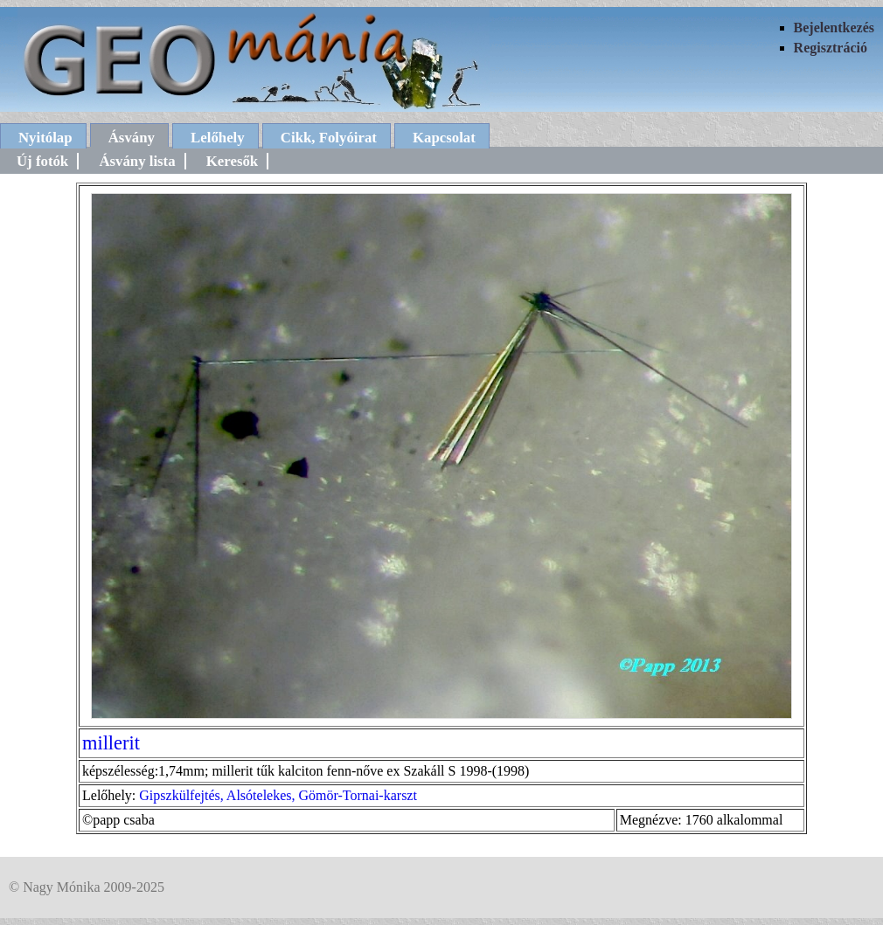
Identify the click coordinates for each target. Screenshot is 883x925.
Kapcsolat (444, 137)
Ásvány (131, 137)
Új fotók (42, 161)
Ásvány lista (137, 161)
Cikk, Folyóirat (329, 137)
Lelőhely (218, 137)
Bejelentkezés (834, 27)
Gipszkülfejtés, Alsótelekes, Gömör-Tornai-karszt (278, 795)
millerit (111, 743)
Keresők (232, 161)
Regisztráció (830, 47)
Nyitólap (45, 137)
